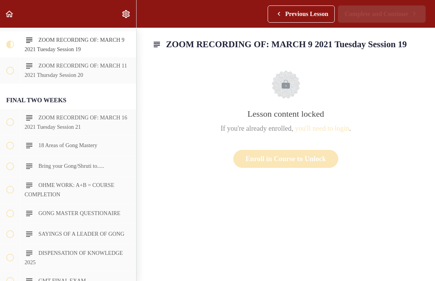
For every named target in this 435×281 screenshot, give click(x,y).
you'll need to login (322, 128)
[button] (10, 14)
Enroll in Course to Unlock (285, 159)
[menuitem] (126, 14)
